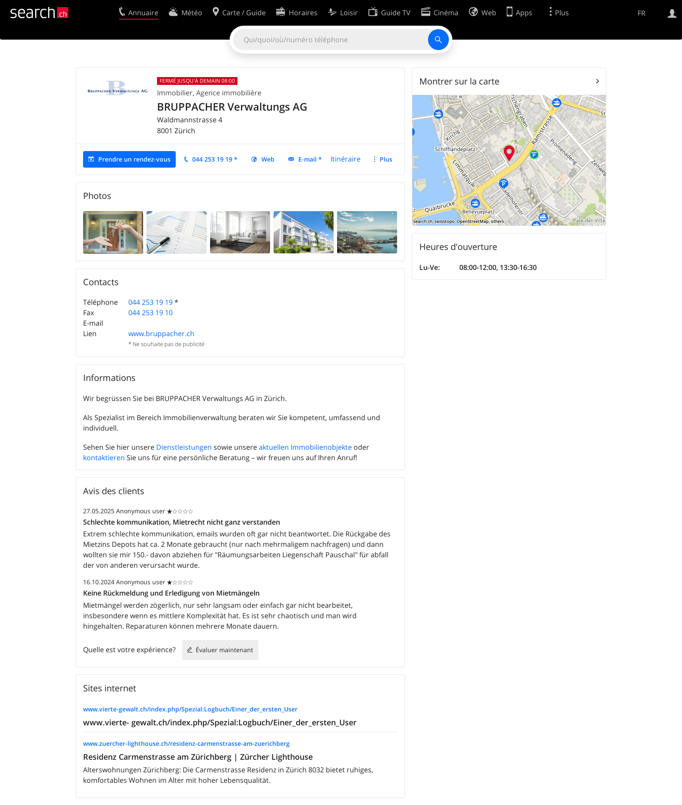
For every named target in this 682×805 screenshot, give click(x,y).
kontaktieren (104, 457)
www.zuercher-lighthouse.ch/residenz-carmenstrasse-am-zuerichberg (186, 743)
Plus (386, 159)
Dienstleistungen (184, 447)
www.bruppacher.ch (161, 333)
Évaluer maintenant (224, 650)
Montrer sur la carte (459, 81)
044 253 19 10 (150, 312)
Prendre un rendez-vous (134, 159)
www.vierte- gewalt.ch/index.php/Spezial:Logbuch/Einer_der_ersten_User (220, 722)
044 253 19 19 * (214, 159)
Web (267, 159)
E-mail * (310, 159)
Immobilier (175, 93)
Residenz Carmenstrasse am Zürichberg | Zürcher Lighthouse (198, 756)
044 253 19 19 (150, 302)
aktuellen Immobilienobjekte (305, 447)
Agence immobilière (228, 93)
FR (641, 13)
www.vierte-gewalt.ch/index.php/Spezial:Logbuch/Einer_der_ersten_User (190, 709)
